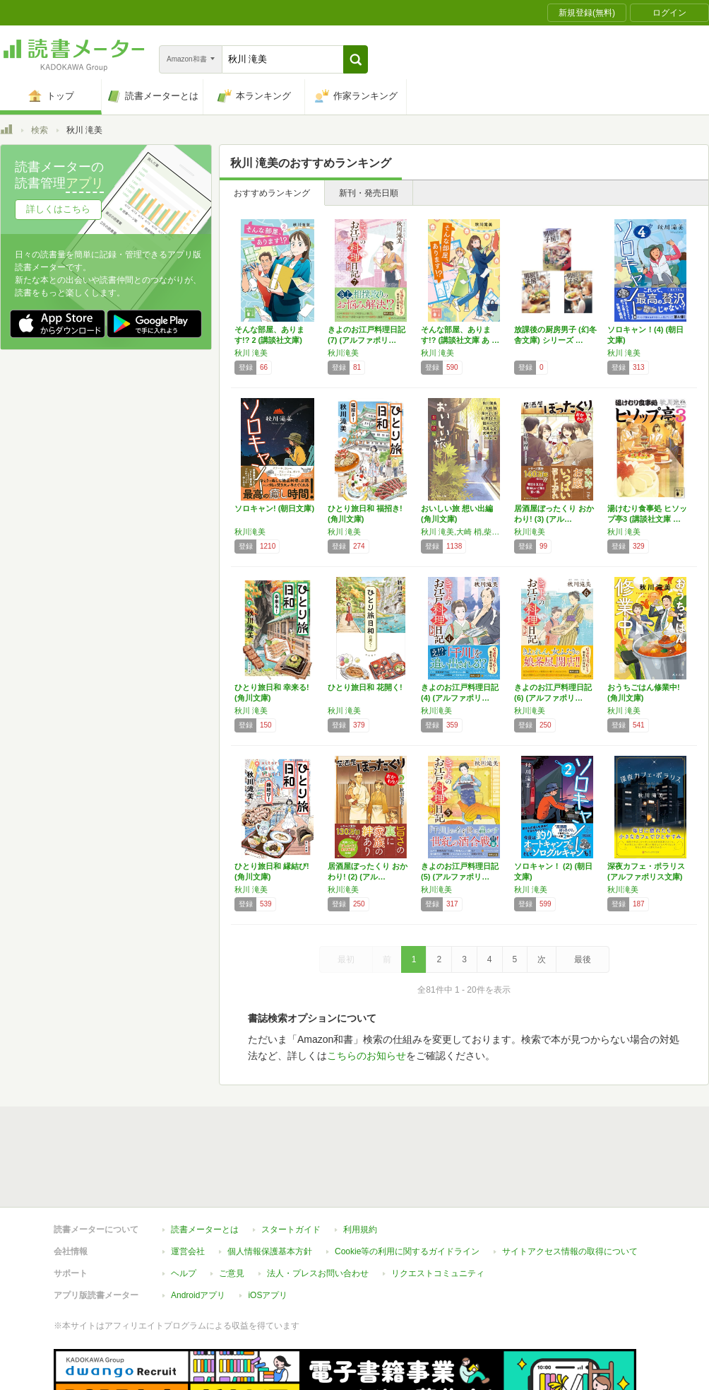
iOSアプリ (267, 1295)
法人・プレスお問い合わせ (318, 1273)
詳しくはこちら (58, 209)
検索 (39, 130)
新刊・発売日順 (368, 193)
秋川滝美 (343, 353)
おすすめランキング (272, 193)
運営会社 (188, 1251)
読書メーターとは (205, 1229)
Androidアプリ (198, 1295)
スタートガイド (291, 1229)
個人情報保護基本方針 (269, 1251)
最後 (582, 959)
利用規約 (360, 1229)
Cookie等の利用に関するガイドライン (407, 1251)
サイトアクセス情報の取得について (570, 1251)
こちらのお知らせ (366, 1055)
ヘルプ (183, 1273)
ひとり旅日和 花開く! (365, 687)
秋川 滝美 (251, 353)
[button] (355, 59)
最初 (346, 959)
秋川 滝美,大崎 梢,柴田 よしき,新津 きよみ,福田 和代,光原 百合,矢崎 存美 (464, 531)
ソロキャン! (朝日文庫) (274, 508)
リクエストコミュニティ (437, 1273)
